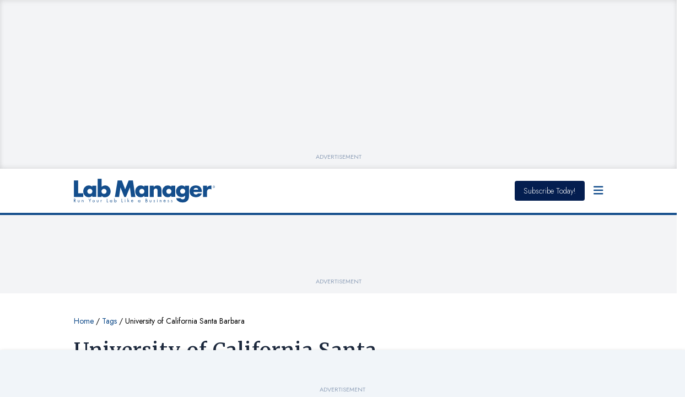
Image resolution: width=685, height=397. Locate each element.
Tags (109, 320)
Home (84, 320)
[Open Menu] (598, 190)
